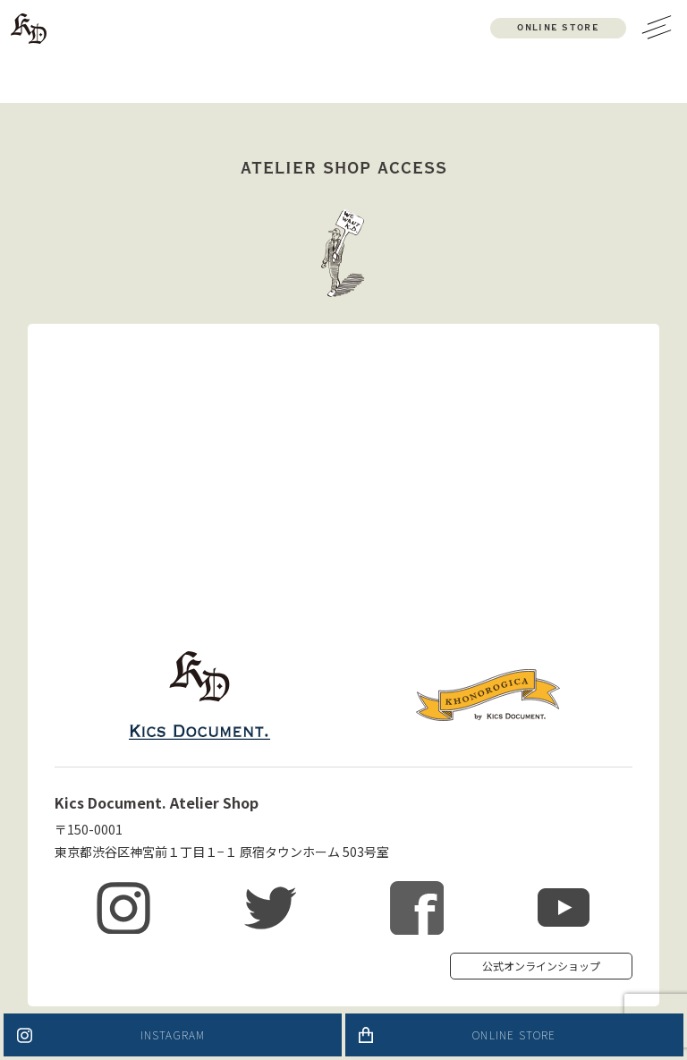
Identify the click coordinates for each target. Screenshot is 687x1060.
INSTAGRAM (173, 1034)
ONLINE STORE (514, 1034)
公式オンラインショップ (541, 965)
